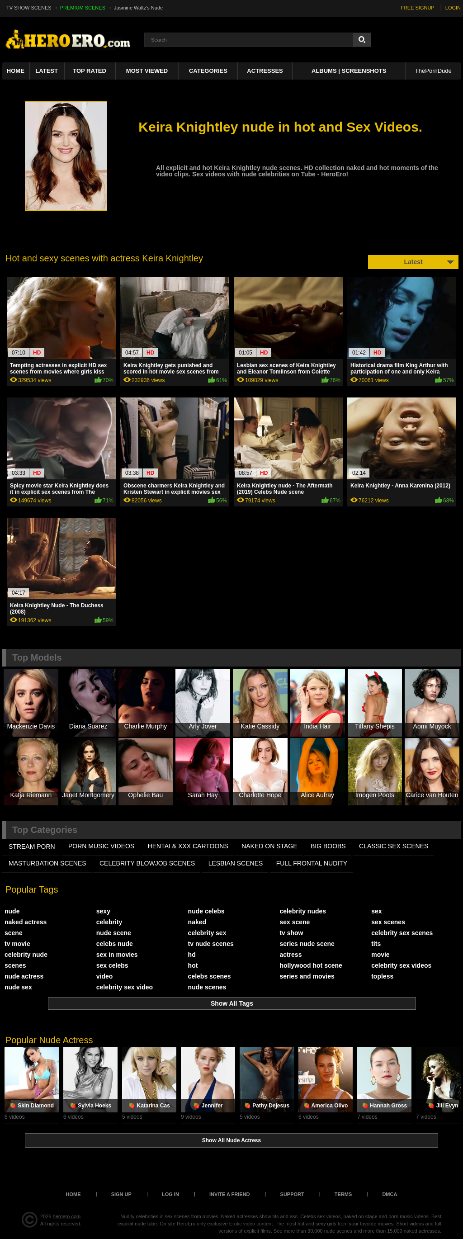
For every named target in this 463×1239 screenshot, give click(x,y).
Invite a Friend (229, 1194)
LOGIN (453, 7)
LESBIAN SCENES (235, 863)
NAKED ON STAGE (269, 846)
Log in (170, 1194)
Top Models (37, 657)
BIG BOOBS (328, 846)
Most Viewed (147, 70)
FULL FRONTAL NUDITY (311, 863)
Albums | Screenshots (349, 70)
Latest (46, 70)
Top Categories (44, 830)
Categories (208, 70)
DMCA (389, 1194)
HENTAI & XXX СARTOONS (188, 846)
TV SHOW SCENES (29, 7)
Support (292, 1194)
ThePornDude (433, 70)
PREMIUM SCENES (82, 7)
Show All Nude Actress (231, 1140)
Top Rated (89, 70)
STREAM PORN (32, 846)
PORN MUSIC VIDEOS (101, 846)
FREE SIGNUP (418, 7)
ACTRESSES (265, 70)
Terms (343, 1194)
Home (15, 70)
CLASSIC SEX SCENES (393, 846)
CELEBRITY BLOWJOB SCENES (147, 863)
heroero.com (67, 1216)
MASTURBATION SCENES (47, 863)
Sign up (121, 1194)
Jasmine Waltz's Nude (138, 7)
